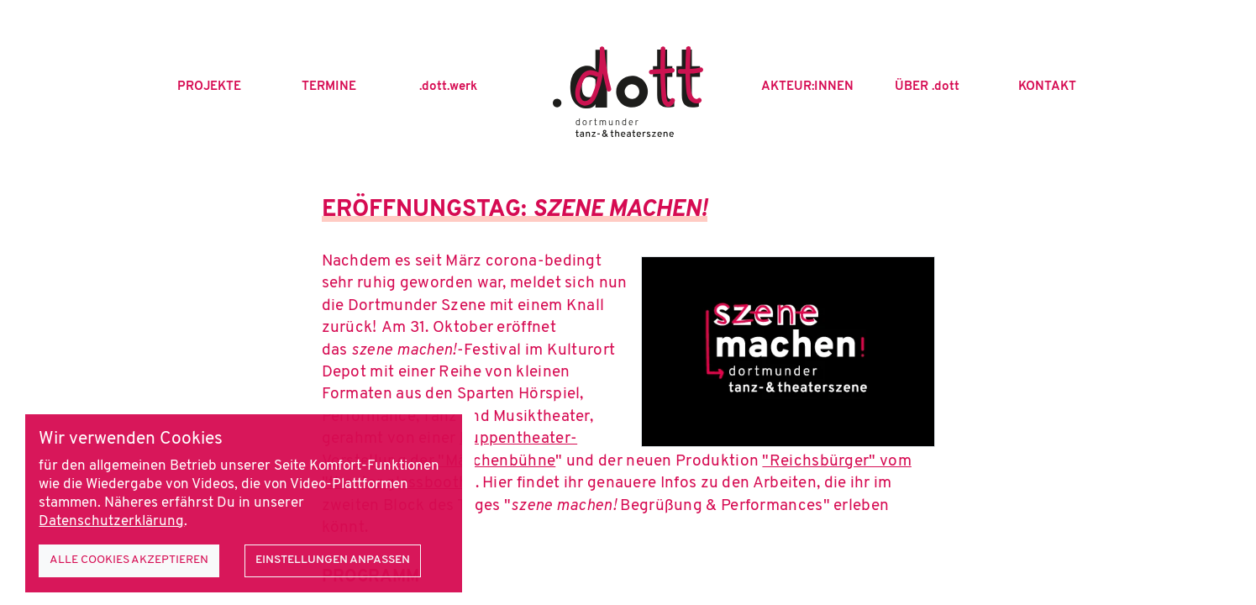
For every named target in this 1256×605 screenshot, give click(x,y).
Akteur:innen (807, 87)
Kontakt (1047, 87)
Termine (329, 87)
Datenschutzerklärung (111, 522)
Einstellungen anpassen (332, 560)
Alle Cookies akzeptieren (129, 560)
